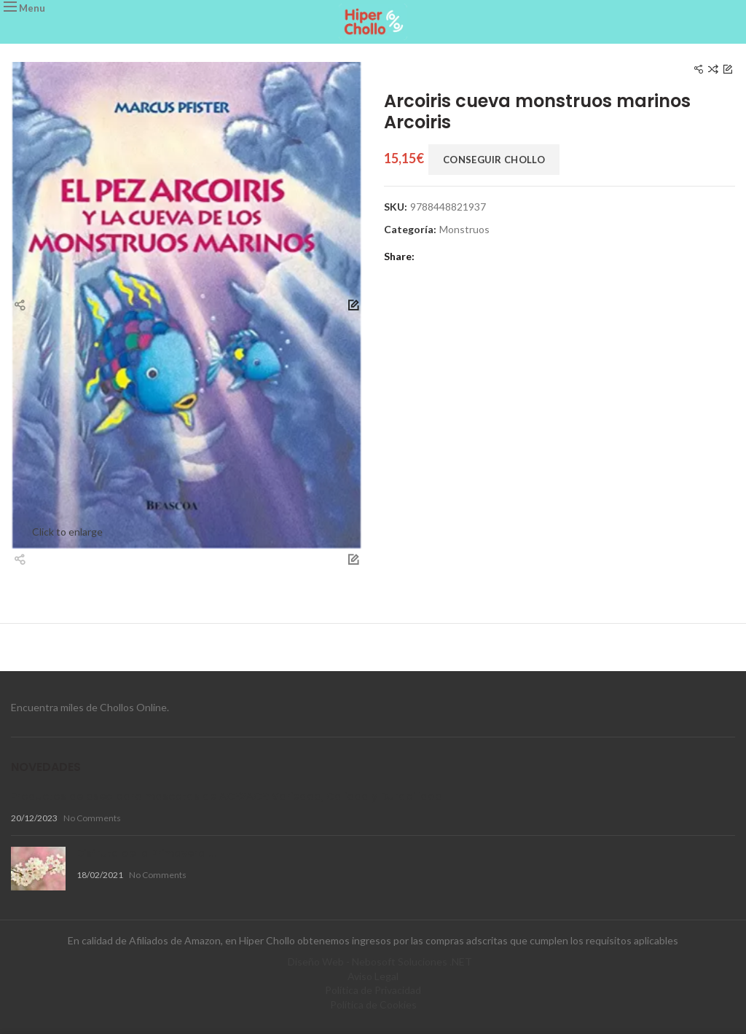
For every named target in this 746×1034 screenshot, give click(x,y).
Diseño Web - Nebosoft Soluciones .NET (380, 961)
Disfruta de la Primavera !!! (146, 853)
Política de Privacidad (373, 990)
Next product (727, 69)
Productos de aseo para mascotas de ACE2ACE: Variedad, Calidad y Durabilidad (226, 796)
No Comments (92, 817)
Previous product (698, 69)
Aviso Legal (373, 976)
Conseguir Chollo (494, 159)
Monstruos (464, 229)
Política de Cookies (373, 1004)
